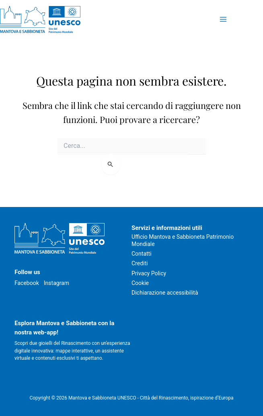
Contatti (142, 253)
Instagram (56, 283)
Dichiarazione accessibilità (165, 292)
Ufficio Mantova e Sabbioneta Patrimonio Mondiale (183, 240)
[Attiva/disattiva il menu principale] (223, 19)
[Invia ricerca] (110, 164)
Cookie (140, 283)
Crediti (140, 263)
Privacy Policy (149, 273)
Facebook (26, 283)
